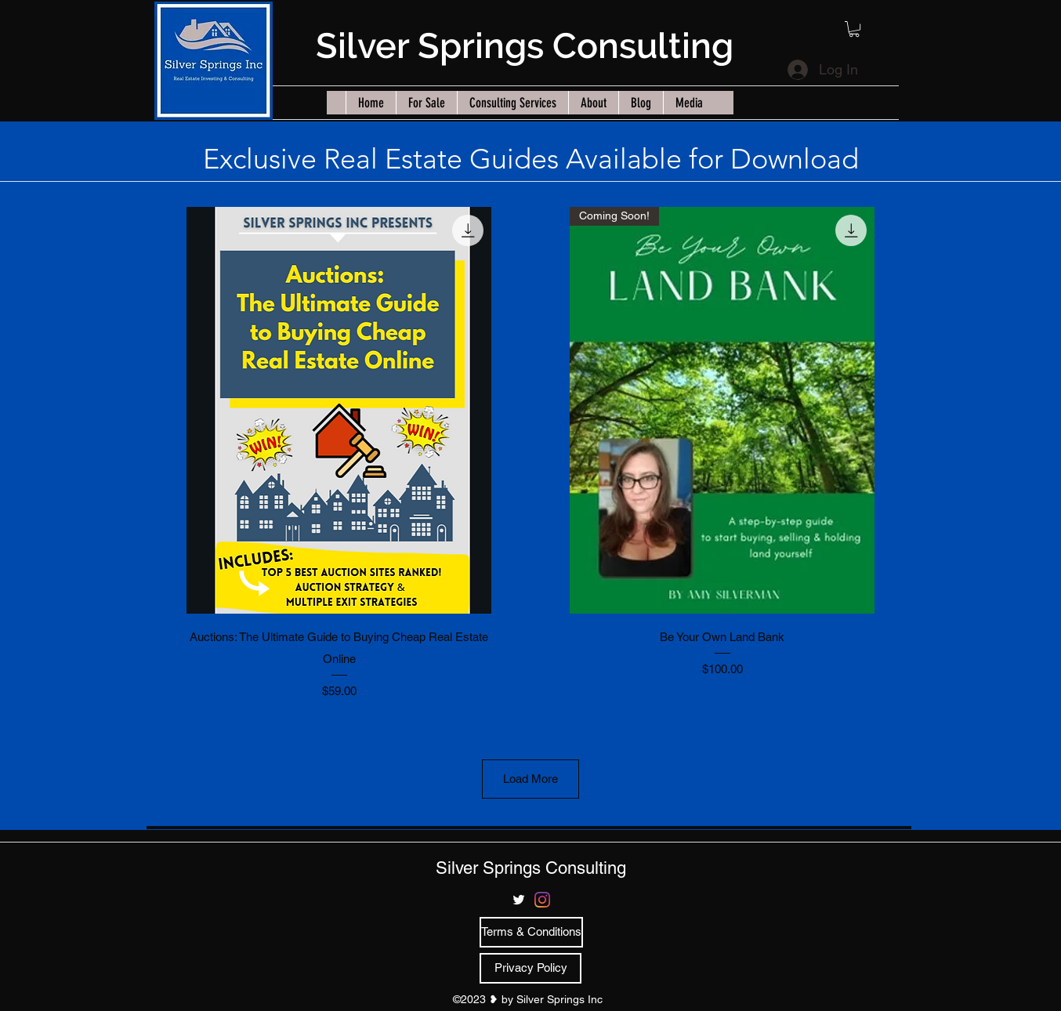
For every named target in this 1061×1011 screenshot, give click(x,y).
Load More (530, 778)
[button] (854, 29)
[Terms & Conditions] (531, 932)
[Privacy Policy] (530, 968)
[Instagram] (542, 900)
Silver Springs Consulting (524, 46)
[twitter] (519, 900)
